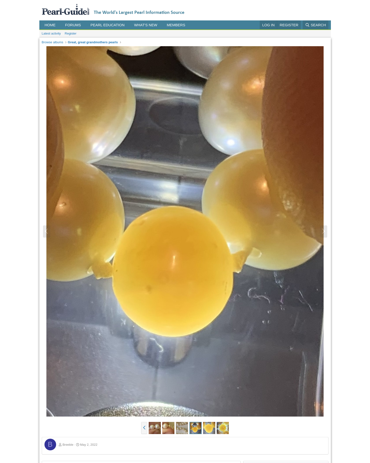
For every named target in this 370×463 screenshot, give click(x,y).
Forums (73, 25)
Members (176, 25)
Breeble (67, 444)
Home (50, 25)
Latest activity (51, 33)
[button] (59, 24)
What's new (145, 25)
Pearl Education (108, 25)
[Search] (315, 24)
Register (70, 33)
